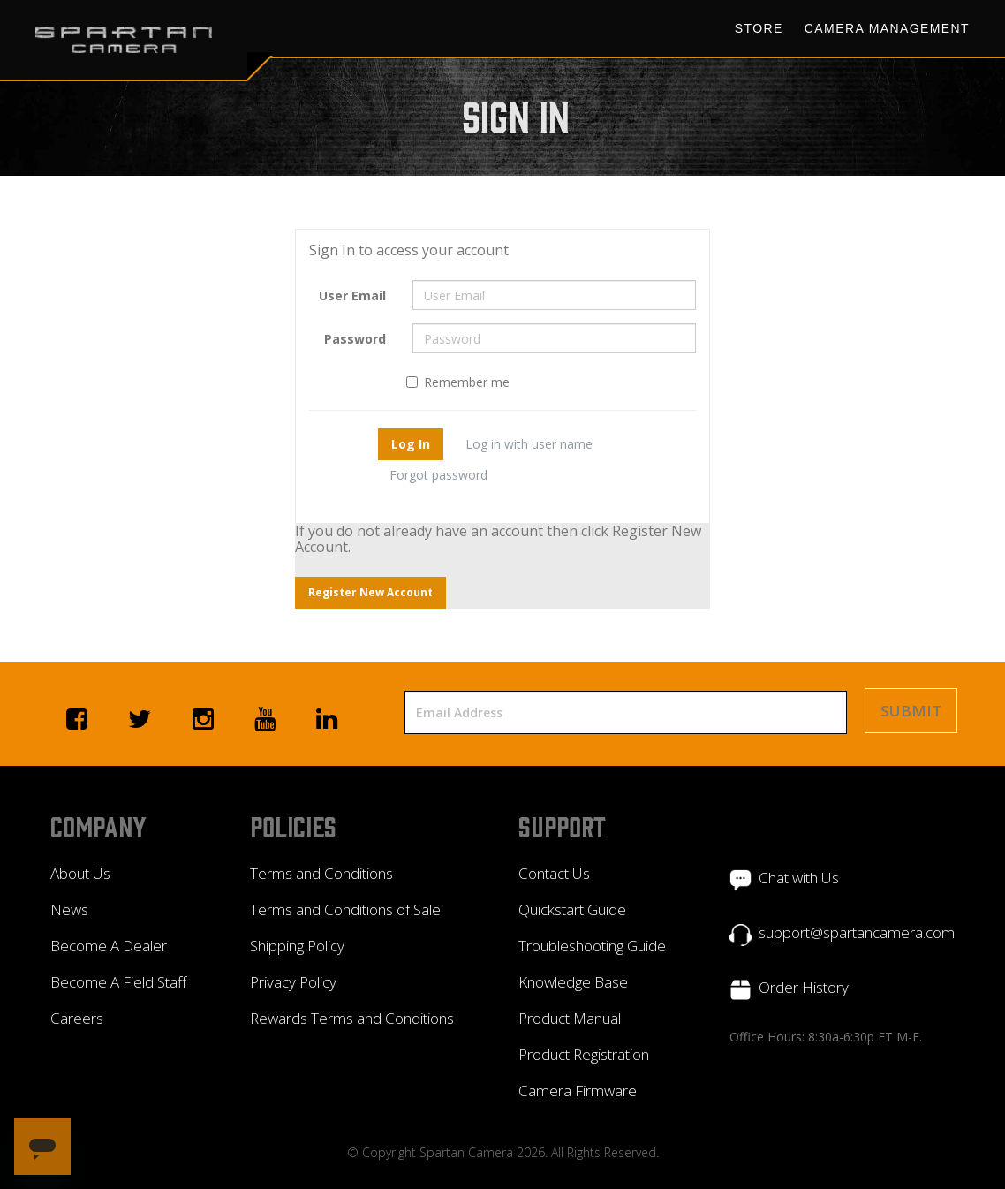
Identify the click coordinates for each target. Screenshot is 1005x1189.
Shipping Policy (297, 945)
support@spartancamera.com (857, 932)
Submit (910, 711)
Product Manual (569, 1018)
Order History (804, 987)
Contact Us (554, 873)
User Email (352, 295)
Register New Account (370, 592)
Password (355, 338)
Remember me (458, 382)
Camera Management (887, 28)
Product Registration (583, 1054)
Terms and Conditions (321, 873)
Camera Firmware (577, 1090)
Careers (76, 1018)
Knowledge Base (573, 982)
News (69, 909)
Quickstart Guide (572, 909)
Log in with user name (529, 443)
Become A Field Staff (118, 982)
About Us (80, 873)
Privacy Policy (293, 982)
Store (759, 28)
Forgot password (438, 474)
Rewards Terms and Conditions (352, 1018)
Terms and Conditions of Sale (345, 909)
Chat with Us (799, 877)
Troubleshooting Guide (592, 945)
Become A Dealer (108, 945)
